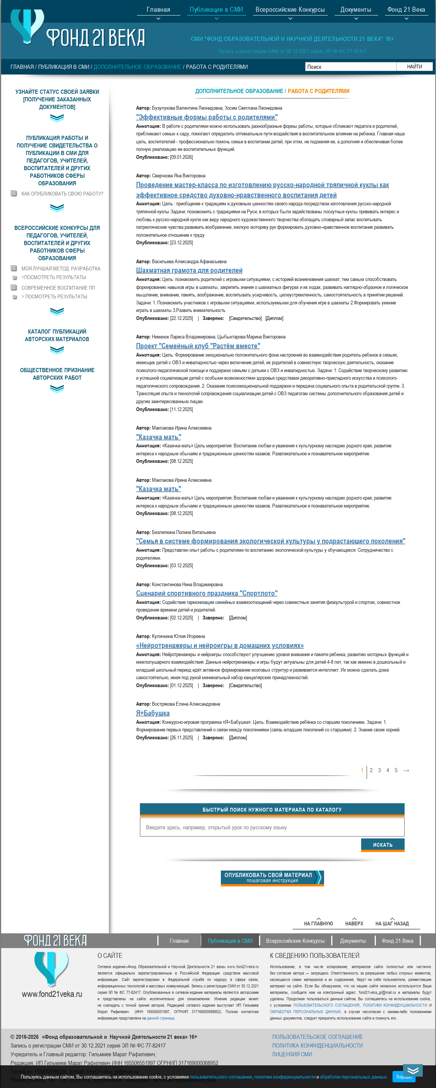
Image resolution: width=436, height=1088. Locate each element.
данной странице (160, 1018)
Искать (383, 844)
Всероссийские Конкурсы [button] (290, 10)
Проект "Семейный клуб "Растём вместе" (198, 345)
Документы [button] (356, 10)
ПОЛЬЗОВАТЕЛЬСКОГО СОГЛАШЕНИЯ (326, 1005)
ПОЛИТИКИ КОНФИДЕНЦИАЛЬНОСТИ (395, 1005)
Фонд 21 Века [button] (406, 10)
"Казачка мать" (158, 436)
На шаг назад (392, 922)
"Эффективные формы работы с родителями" (207, 116)
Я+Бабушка (153, 712)
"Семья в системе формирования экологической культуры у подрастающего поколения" (270, 540)
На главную (318, 922)
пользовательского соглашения (221, 1076)
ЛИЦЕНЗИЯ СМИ (292, 1054)
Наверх (354, 922)
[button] (57, 160)
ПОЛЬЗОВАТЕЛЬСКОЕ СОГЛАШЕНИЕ (317, 1036)
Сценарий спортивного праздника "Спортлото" (207, 592)
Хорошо (404, 1076)
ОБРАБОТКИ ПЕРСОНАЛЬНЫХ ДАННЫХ (305, 1011)
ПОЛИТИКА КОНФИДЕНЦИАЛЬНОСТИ (317, 1045)
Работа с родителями (217, 66)
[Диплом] (274, 318)
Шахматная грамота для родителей (189, 269)
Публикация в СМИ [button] (217, 10)
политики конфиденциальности (284, 1076)
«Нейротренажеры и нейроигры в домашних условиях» (220, 645)
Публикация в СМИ (63, 66)
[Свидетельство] (245, 318)
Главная (158, 10)
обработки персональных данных (353, 1076)
